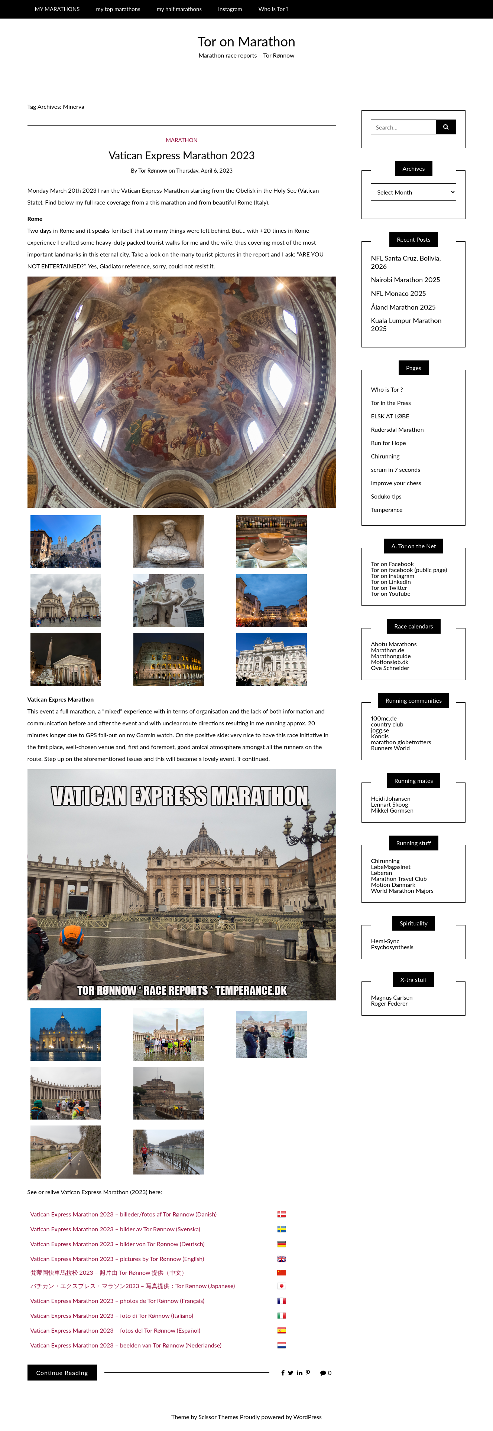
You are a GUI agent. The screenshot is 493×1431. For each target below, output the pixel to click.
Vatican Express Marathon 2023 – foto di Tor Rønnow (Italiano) (112, 1315)
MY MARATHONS (57, 9)
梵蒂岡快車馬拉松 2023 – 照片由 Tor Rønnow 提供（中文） (109, 1272)
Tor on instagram (392, 575)
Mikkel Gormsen (392, 810)
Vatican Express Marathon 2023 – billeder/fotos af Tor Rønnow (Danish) (123, 1214)
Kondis (380, 735)
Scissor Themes (218, 1416)
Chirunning (385, 456)
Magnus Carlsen (391, 997)
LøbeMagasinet (391, 866)
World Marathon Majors (402, 890)
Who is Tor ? (274, 9)
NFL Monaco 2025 (398, 293)
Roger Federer (389, 1003)
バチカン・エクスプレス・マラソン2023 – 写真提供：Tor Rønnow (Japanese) (132, 1285)
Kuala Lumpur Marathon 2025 (406, 325)
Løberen (381, 872)
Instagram (230, 9)
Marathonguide (391, 655)
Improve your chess (396, 482)
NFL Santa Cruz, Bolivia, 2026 (406, 262)
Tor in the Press (391, 402)
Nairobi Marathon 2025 (405, 280)
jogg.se (380, 730)
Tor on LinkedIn (391, 581)
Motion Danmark (393, 884)
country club (387, 724)
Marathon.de (387, 649)
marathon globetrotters (401, 741)
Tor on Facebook (392, 563)
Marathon (182, 140)
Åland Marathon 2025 (403, 307)
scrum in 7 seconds (395, 469)
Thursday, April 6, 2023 (204, 170)
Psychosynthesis (392, 946)
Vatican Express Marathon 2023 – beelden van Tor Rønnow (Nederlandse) (126, 1345)
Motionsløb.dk (389, 661)
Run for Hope (388, 442)
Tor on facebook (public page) (409, 569)
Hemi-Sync (385, 940)
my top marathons (118, 9)
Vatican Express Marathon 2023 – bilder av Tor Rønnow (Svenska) (115, 1228)
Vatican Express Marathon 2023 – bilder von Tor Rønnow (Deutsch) (117, 1243)
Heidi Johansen (390, 798)
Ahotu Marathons (393, 643)
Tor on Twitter (389, 587)
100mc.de (383, 718)
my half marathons (179, 9)
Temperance (386, 509)
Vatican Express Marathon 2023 (181, 155)
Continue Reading (62, 1372)
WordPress (307, 1416)
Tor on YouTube (390, 593)
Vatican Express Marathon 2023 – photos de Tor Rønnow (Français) (117, 1300)
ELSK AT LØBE (390, 415)
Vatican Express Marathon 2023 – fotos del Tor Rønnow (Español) (115, 1330)
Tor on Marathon (246, 41)
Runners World (390, 747)
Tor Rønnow (152, 170)
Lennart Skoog (389, 804)
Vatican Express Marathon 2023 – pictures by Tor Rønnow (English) (117, 1258)
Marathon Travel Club (398, 878)
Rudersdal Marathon (397, 429)
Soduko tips (386, 496)
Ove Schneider (390, 667)
